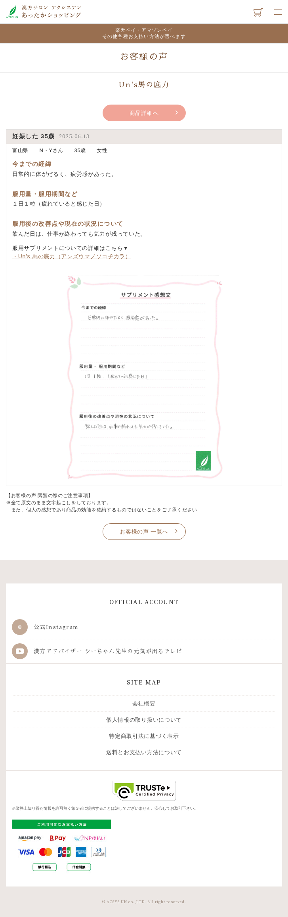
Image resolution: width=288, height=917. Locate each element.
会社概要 (144, 703)
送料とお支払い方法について (144, 752)
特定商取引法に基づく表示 (144, 736)
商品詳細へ (144, 113)
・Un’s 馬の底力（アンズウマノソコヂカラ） (71, 256)
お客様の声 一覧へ (144, 531)
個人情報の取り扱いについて (144, 720)
